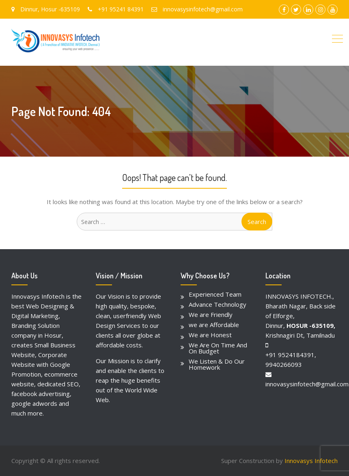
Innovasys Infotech (311, 461)
